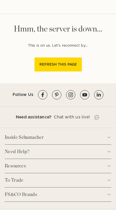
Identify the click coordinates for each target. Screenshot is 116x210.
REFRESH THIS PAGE (58, 64)
